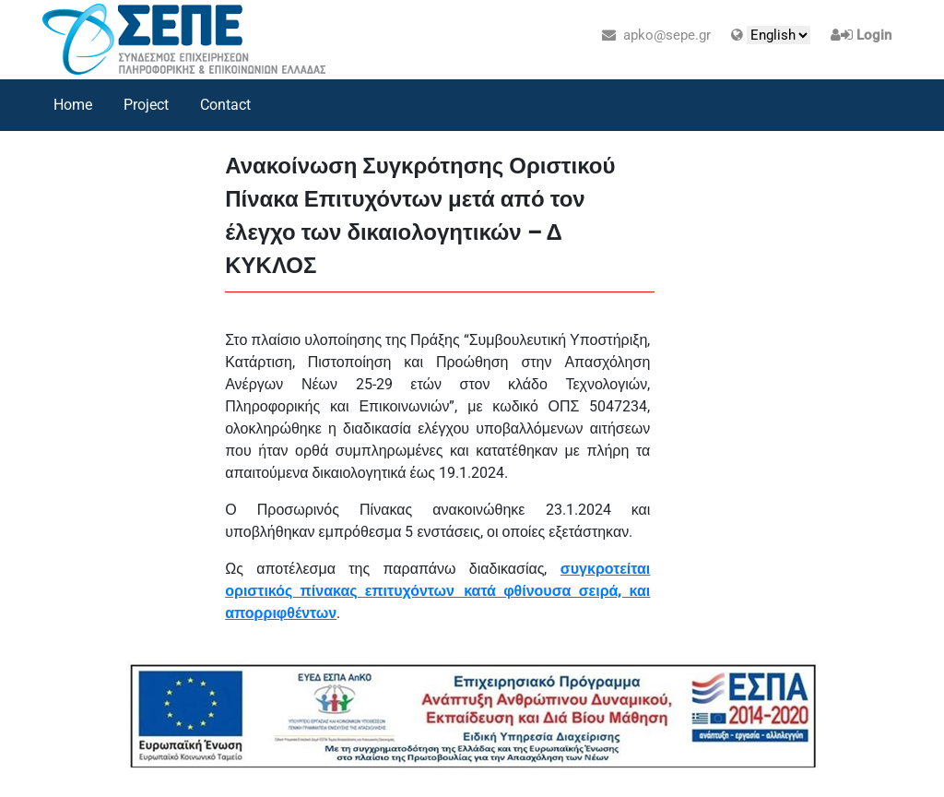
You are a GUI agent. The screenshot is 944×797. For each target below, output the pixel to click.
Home (72, 104)
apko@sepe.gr (656, 35)
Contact (225, 104)
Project (146, 104)
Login (873, 35)
